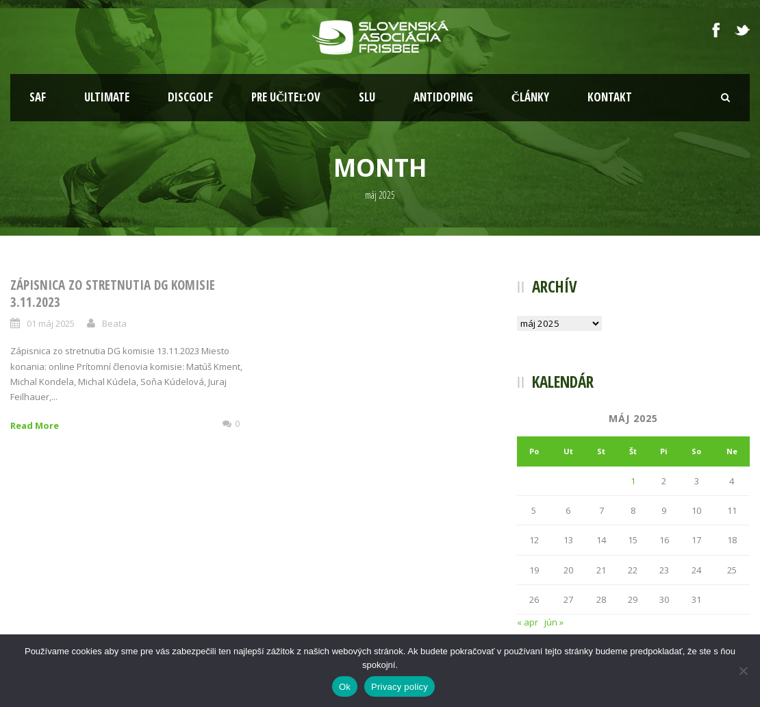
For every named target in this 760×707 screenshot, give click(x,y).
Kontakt (609, 97)
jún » (553, 622)
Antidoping (443, 97)
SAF (37, 97)
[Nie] (743, 671)
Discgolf (190, 97)
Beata (114, 323)
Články (530, 97)
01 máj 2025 (51, 323)
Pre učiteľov (285, 97)
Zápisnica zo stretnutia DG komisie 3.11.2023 (112, 293)
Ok (345, 687)
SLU (367, 97)
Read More (34, 425)
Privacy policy (399, 687)
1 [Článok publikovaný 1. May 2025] (633, 481)
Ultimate (106, 97)
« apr (527, 622)
